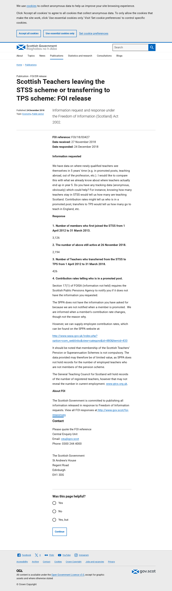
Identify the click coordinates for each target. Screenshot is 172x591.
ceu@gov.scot (70, 439)
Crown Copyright (74, 561)
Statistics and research (80, 55)
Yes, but (63, 519)
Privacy (111, 561)
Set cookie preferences (93, 33)
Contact (46, 561)
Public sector (38, 114)
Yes (60, 503)
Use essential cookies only (60, 33)
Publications (56, 55)
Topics (31, 55)
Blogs (119, 55)
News (42, 55)
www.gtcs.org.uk (116, 384)
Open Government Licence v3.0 (67, 574)
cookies (32, 6)
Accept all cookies (29, 33)
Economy (26, 114)
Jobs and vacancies (95, 561)
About (19, 55)
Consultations (104, 55)
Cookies (58, 561)
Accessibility (22, 561)
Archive (35, 561)
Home (19, 65)
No (60, 511)
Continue (59, 531)
